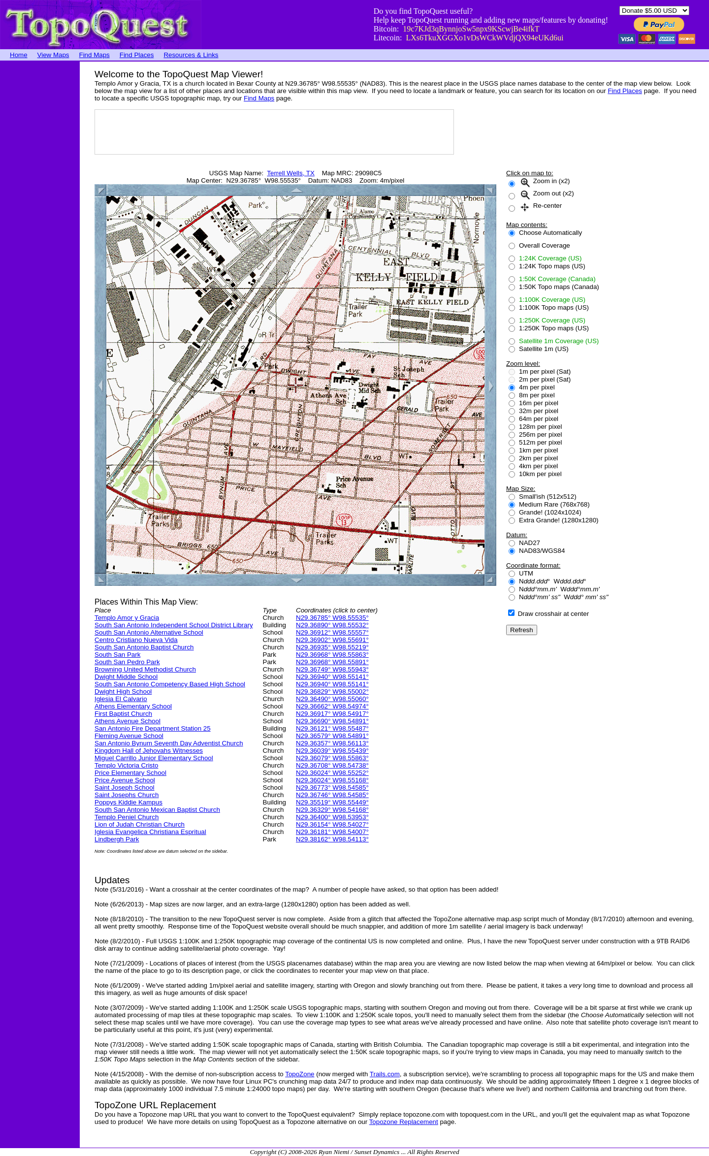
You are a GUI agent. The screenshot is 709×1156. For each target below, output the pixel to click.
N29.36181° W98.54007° (332, 831)
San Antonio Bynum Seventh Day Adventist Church (169, 743)
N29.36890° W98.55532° (332, 625)
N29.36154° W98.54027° (332, 824)
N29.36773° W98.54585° (332, 787)
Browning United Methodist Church (145, 669)
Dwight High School (123, 691)
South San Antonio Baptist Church (144, 647)
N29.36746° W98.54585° (332, 795)
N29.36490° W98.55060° (332, 699)
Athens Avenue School (128, 721)
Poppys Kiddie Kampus (128, 802)
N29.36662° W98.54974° (332, 706)
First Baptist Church (123, 713)
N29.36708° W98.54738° (332, 765)
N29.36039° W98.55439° (332, 750)
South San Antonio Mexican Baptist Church (157, 809)
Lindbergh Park (117, 839)
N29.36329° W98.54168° (332, 809)
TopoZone (299, 1074)
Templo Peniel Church (127, 817)
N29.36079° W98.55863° (332, 758)
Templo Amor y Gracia (127, 617)
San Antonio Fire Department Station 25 (153, 728)
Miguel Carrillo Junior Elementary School (154, 758)
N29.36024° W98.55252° (332, 772)
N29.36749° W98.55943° (332, 669)
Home (19, 55)
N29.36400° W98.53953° (332, 817)
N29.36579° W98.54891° (332, 735)
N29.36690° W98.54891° (332, 721)
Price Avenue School (125, 780)
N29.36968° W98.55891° (332, 662)
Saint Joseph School (125, 787)
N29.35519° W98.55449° (332, 802)
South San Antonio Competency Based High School (170, 684)
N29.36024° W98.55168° (332, 780)
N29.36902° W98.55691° (332, 639)
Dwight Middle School (126, 676)
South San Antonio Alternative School (149, 632)
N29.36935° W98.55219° (332, 647)
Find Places (137, 55)
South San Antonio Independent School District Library (174, 625)
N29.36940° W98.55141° (332, 676)
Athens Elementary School (133, 706)
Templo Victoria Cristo (126, 765)
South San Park (117, 654)
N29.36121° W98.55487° (332, 728)
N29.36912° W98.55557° (332, 632)
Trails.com (385, 1074)
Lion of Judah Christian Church (140, 824)
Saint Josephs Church (127, 795)
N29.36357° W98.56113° (332, 743)
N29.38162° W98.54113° (332, 839)
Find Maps (94, 55)
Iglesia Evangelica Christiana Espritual (150, 831)
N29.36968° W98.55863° (332, 654)
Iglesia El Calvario (121, 699)
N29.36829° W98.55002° (332, 691)
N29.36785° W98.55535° (332, 617)
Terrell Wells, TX (291, 173)
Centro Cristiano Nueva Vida (136, 639)
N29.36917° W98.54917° (332, 713)
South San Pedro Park (127, 662)
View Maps (53, 55)
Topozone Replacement (403, 1121)
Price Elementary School (130, 772)
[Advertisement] (39, 209)
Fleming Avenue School (129, 735)
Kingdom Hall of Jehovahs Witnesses (149, 750)
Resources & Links (190, 55)
